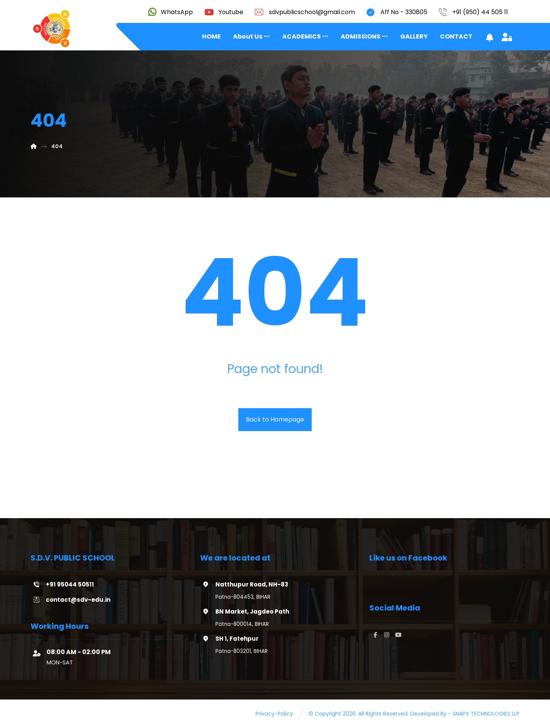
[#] (375, 635)
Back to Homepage (275, 419)
